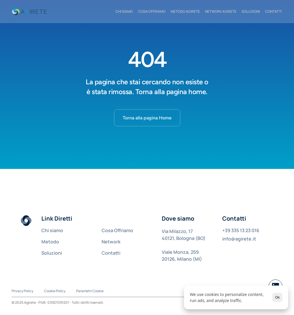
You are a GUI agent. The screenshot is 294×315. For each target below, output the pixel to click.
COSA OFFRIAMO (152, 11)
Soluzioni (251, 11)
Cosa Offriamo (117, 230)
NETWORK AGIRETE (220, 11)
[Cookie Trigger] (90, 291)
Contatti (111, 253)
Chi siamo (52, 230)
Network (111, 241)
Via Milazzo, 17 (177, 231)
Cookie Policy (54, 290)
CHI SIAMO (124, 11)
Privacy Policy (22, 290)
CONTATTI (273, 11)
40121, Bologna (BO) (183, 238)
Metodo (50, 241)
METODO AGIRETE (185, 11)
